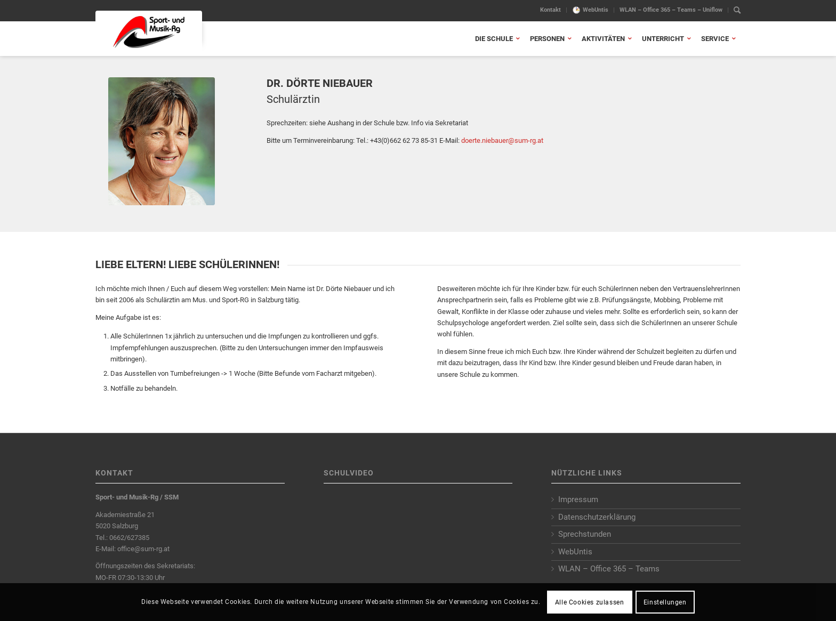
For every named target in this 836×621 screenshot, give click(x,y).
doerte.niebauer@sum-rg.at (502, 140)
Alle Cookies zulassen (589, 602)
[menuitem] (551, 10)
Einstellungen (665, 602)
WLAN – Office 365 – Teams (609, 569)
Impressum (578, 499)
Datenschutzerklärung (597, 517)
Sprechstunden (584, 534)
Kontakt (550, 9)
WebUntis (595, 9)
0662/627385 (129, 538)
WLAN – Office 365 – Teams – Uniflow (671, 9)
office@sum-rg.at (143, 549)
